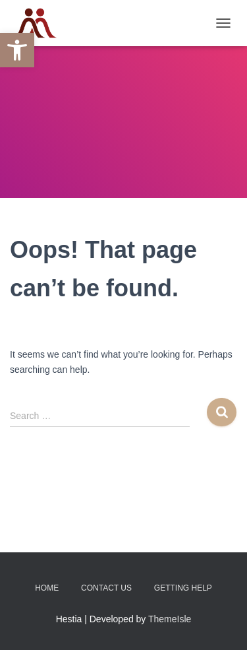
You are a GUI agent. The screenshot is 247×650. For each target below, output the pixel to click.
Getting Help (183, 588)
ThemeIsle (169, 619)
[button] (17, 50)
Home (47, 588)
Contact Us (106, 588)
